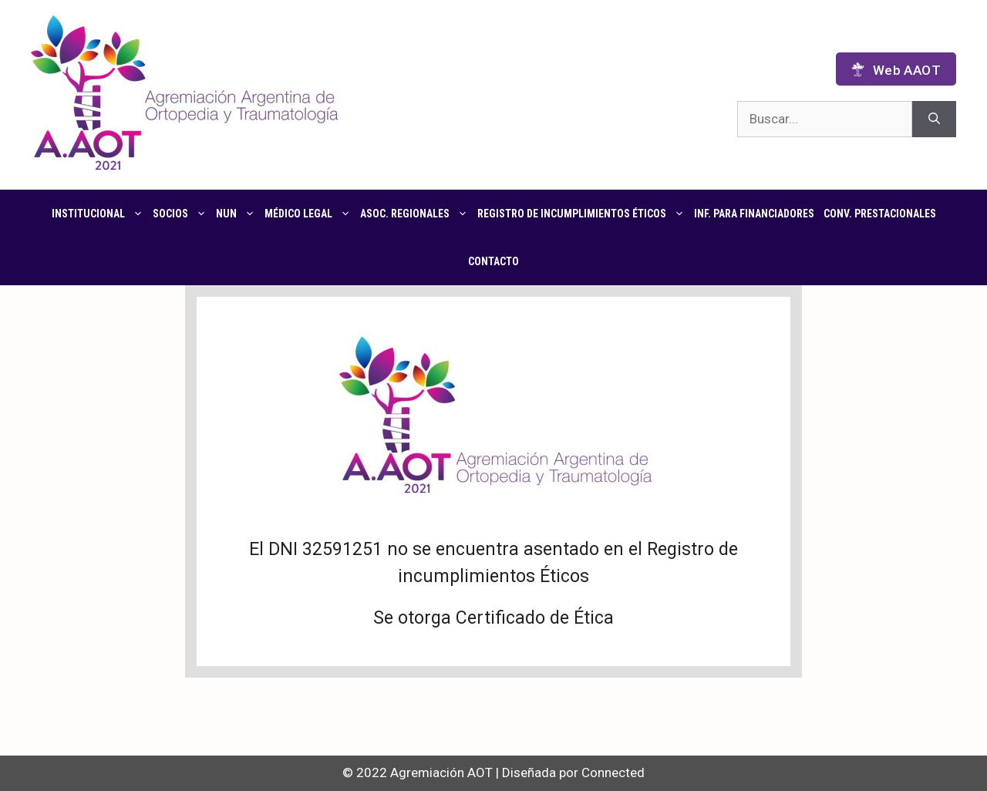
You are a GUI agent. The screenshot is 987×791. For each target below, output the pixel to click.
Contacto (493, 261)
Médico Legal (309, 213)
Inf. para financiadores (754, 213)
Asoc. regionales (416, 213)
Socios (182, 213)
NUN (238, 213)
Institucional (100, 213)
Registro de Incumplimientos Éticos (583, 213)
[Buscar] (934, 119)
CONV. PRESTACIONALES (880, 213)
